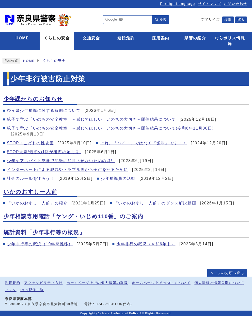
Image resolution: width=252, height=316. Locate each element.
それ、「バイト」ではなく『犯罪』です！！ (143, 143)
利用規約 (12, 283)
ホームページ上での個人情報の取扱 (97, 283)
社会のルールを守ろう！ (31, 178)
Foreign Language (177, 4)
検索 (162, 19)
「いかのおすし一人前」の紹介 (37, 203)
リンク (10, 290)
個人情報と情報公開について (219, 283)
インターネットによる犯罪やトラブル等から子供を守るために (67, 169)
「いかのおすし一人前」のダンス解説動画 (155, 203)
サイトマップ (209, 4)
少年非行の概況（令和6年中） (145, 244)
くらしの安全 (54, 61)
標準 (228, 20)
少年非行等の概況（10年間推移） (40, 244)
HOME (29, 61)
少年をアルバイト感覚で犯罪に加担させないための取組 (61, 161)
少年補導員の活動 (118, 178)
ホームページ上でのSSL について (161, 283)
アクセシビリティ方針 (43, 283)
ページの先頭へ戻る (227, 273)
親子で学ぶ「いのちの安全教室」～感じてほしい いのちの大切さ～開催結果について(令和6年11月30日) (110, 128)
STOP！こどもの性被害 (30, 143)
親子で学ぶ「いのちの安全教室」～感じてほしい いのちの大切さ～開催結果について (91, 119)
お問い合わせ (235, 4)
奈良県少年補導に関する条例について (43, 110)
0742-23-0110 (108, 304)
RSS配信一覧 (32, 290)
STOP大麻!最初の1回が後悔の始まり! (44, 152)
